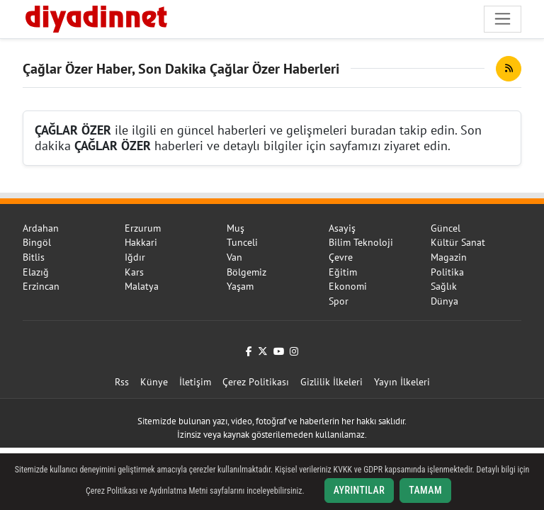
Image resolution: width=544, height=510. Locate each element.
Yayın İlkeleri (402, 381)
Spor (338, 301)
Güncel (445, 228)
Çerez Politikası (255, 381)
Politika (447, 272)
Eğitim (343, 272)
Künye (154, 381)
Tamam (425, 490)
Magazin (449, 257)
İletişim (195, 381)
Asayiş (342, 228)
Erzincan (41, 286)
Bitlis (34, 257)
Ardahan (41, 228)
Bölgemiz (246, 272)
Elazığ (36, 272)
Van (234, 257)
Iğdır (135, 257)
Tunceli (242, 242)
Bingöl (37, 242)
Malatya (142, 286)
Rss (122, 381)
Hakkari (141, 242)
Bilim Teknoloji (361, 242)
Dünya (444, 301)
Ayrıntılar (359, 490)
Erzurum (143, 228)
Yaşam (240, 286)
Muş (235, 228)
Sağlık (444, 286)
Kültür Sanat (458, 242)
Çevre (341, 257)
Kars (134, 272)
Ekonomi (348, 286)
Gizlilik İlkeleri (331, 381)
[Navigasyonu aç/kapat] (502, 19)
